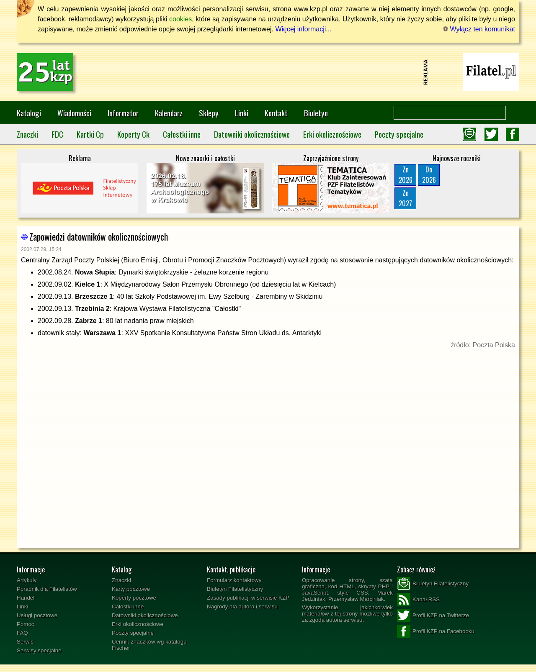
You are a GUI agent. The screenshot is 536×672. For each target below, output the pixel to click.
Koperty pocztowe (134, 598)
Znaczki (27, 134)
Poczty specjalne (399, 134)
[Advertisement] (268, 72)
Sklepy (209, 112)
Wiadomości (74, 112)
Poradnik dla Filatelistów (47, 589)
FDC (57, 134)
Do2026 (429, 174)
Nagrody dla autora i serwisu (242, 606)
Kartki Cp (90, 134)
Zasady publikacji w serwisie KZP (248, 598)
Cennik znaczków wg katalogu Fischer (149, 645)
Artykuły (26, 580)
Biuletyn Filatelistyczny (235, 589)
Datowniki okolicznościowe (252, 134)
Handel (25, 598)
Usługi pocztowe (37, 615)
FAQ (22, 633)
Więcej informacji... (303, 29)
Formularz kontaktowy (234, 580)
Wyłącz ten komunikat (479, 29)
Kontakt (276, 112)
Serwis (25, 642)
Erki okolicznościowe (332, 134)
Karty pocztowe (131, 589)
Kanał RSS (418, 599)
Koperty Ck (133, 134)
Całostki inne (182, 134)
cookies (180, 19)
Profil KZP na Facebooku (435, 631)
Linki (241, 112)
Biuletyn (316, 112)
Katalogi (29, 112)
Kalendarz (169, 112)
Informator (123, 112)
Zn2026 (405, 174)
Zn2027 (405, 198)
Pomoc (25, 624)
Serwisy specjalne (39, 650)
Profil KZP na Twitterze (433, 615)
